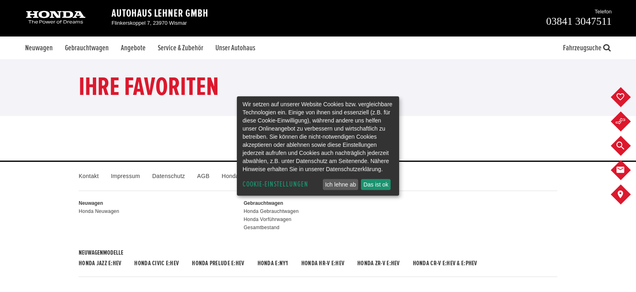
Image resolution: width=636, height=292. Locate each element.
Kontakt (89, 176)
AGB (203, 176)
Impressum (125, 176)
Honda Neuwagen (99, 211)
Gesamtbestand (261, 227)
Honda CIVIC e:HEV (156, 263)
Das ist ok (375, 184)
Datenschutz (168, 176)
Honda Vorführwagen (268, 219)
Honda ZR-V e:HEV (378, 263)
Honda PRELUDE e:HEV (218, 263)
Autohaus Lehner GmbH (160, 13)
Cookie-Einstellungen (275, 184)
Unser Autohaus (235, 48)
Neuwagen (39, 48)
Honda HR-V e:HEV (322, 263)
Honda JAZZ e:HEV (100, 263)
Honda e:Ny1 (273, 263)
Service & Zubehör (180, 48)
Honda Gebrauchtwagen (271, 211)
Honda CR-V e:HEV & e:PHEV (445, 263)
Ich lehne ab (340, 184)
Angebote (133, 48)
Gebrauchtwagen (87, 48)
